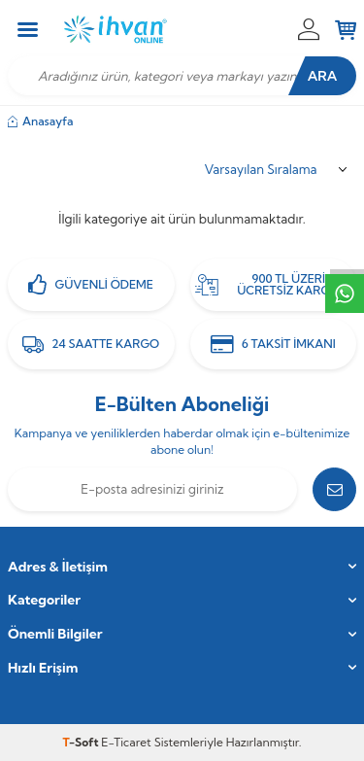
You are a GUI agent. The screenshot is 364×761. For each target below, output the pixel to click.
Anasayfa (41, 121)
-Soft (82, 742)
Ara (323, 76)
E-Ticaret (125, 742)
